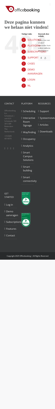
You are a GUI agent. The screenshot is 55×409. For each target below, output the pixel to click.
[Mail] (13, 148)
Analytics (27, 145)
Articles (44, 124)
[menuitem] (31, 86)
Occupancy (27, 139)
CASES (31, 63)
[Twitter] (7, 148)
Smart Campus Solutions (27, 156)
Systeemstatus (44, 118)
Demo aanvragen (10, 213)
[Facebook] (4, 148)
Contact (10, 235)
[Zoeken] (41, 58)
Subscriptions (10, 222)
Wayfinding (27, 132)
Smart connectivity (27, 179)
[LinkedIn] (10, 148)
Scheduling (27, 111)
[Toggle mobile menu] (50, 4)
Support (44, 111)
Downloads (44, 131)
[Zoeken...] (44, 58)
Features (10, 228)
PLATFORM (34, 45)
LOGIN (31, 79)
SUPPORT (33, 57)
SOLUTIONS (34, 39)
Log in (9, 204)
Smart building (27, 168)
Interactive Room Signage (27, 121)
